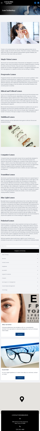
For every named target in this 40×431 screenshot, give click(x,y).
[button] (2, 3)
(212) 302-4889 (20, 429)
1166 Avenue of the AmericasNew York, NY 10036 (20, 422)
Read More (20, 334)
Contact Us (20, 377)
